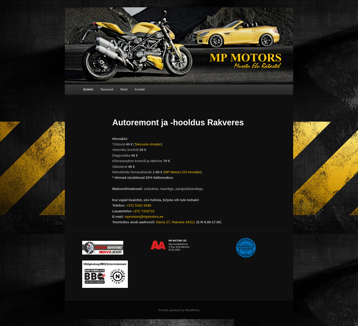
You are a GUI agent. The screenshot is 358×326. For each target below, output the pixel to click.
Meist (123, 89)
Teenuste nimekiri (147, 144)
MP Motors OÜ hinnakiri (182, 172)
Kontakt (140, 89)
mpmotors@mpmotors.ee (144, 216)
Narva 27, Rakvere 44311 (175, 222)
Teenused (106, 89)
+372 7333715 (143, 211)
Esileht (88, 89)
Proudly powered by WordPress (179, 310)
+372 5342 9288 (138, 205)
